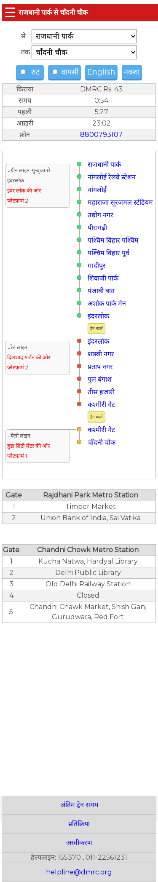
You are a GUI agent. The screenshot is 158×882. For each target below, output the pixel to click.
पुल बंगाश (100, 379)
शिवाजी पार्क (103, 278)
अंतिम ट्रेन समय (79, 805)
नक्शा (132, 72)
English (101, 72)
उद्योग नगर (100, 215)
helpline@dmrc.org (79, 872)
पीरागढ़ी (97, 228)
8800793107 (101, 135)
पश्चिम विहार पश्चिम (113, 240)
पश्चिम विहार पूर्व (108, 253)
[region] (79, 705)
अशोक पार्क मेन (107, 303)
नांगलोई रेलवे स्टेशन (112, 177)
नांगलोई (97, 190)
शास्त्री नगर (101, 354)
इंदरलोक (98, 316)
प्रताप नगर (100, 367)
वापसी (65, 72)
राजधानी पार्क (104, 164)
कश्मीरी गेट (101, 405)
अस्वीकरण (79, 843)
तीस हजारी (101, 392)
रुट (31, 72)
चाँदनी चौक (101, 442)
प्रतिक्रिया (79, 824)
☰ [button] (10, 12)
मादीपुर (97, 266)
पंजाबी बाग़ (101, 291)
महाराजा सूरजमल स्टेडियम (120, 202)
